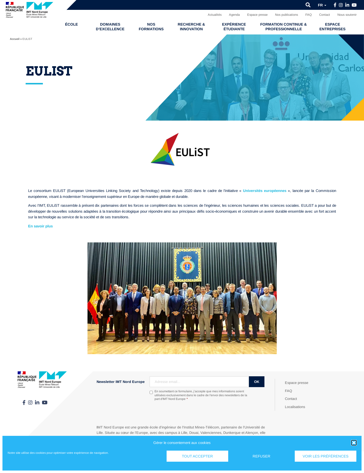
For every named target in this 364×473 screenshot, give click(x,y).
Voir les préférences (325, 456)
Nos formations (151, 26)
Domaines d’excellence (110, 26)
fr (322, 5)
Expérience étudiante (234, 26)
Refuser (261, 456)
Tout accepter (197, 456)
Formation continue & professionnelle (283, 26)
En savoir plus (40, 226)
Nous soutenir (347, 14)
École (71, 24)
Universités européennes (264, 191)
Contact (324, 14)
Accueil (14, 38)
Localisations (295, 407)
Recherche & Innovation (191, 26)
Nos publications (286, 14)
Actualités (215, 14)
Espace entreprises (332, 26)
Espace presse (257, 14)
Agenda (234, 14)
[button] (353, 442)
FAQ (308, 14)
